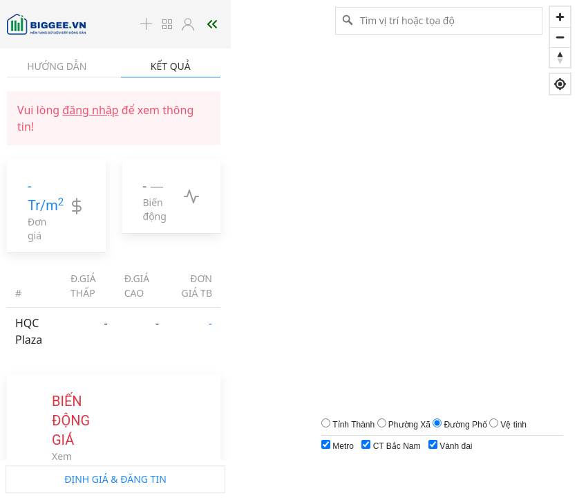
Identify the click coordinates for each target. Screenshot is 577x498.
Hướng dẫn (56, 66)
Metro (337, 445)
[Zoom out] (560, 37)
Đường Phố (465, 425)
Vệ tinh (513, 425)
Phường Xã (409, 425)
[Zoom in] (560, 17)
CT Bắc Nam (390, 445)
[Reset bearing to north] (560, 57)
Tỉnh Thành (353, 425)
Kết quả (171, 66)
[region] (288, 249)
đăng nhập (90, 110)
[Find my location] (560, 84)
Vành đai (450, 445)
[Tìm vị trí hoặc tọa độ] (439, 20)
